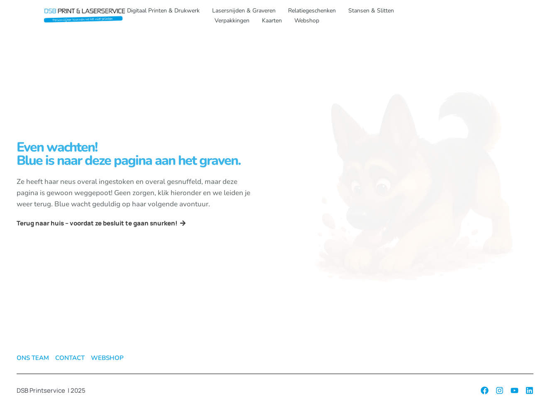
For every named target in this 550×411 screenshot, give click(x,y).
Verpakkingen (232, 20)
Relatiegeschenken (312, 11)
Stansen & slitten (371, 11)
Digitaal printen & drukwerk (163, 11)
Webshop (306, 20)
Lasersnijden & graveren (244, 11)
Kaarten (272, 20)
